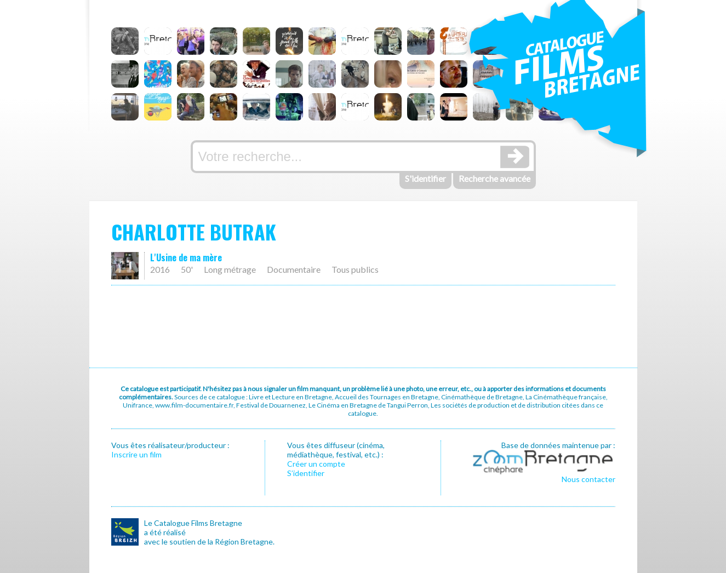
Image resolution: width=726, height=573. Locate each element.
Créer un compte (316, 463)
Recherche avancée (494, 178)
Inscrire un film (136, 454)
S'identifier (425, 178)
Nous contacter (588, 479)
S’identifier (305, 473)
